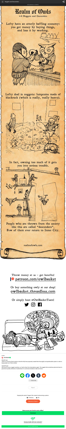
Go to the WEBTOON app (33, 426)
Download (33, 413)
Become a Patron (33, 401)
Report (33, 387)
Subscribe (33, 380)
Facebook (27, 375)
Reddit (44, 375)
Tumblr (38, 375)
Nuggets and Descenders (12, 1)
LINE (22, 375)
